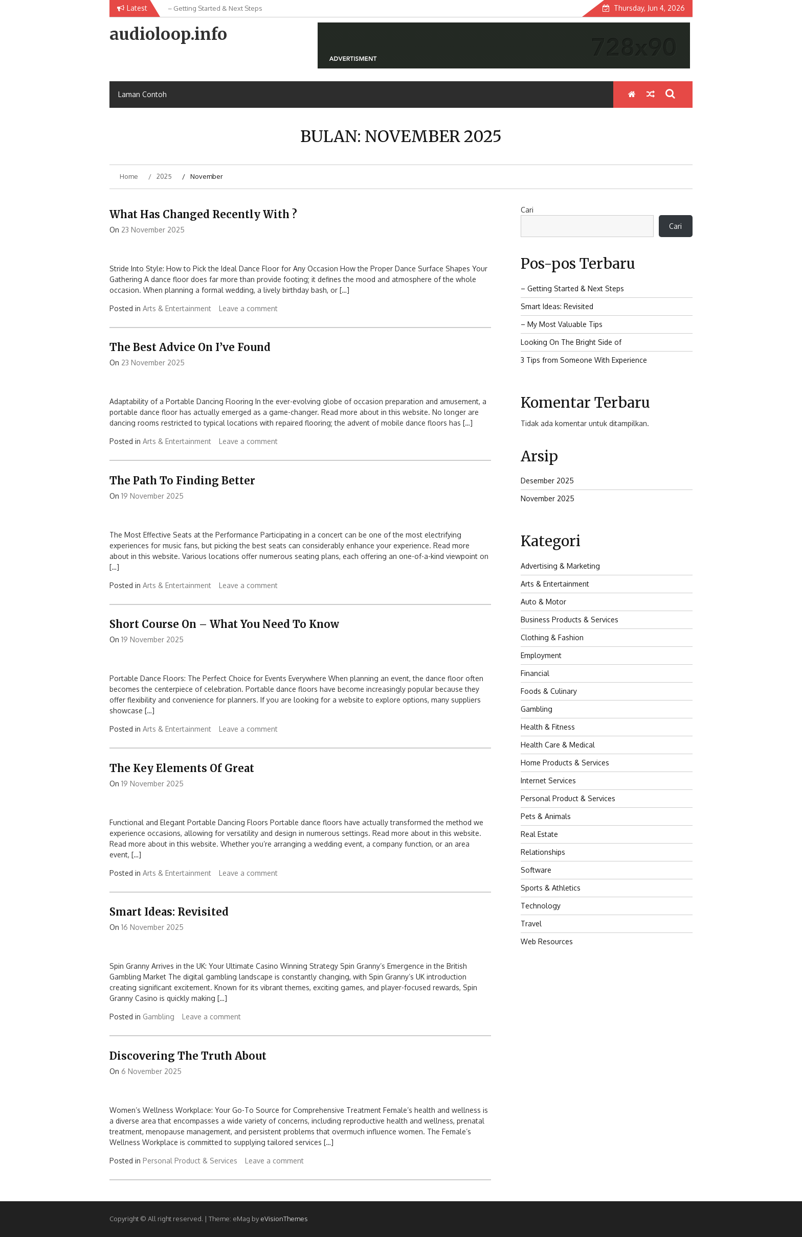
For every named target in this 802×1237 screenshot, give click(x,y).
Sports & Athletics (551, 887)
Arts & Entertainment (177, 308)
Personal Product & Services (190, 1160)
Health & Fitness (548, 726)
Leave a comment (248, 308)
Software (536, 870)
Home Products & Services (565, 762)
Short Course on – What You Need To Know (224, 624)
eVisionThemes (284, 1219)
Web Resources (547, 941)
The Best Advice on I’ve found (190, 347)
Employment (541, 655)
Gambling (158, 1016)
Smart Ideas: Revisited (169, 911)
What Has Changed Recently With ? (203, 214)
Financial (535, 673)
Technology (541, 905)
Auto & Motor (543, 601)
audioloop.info (168, 34)
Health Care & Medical (558, 744)
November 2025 (547, 498)
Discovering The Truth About (187, 1055)
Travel (531, 923)
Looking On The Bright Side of (571, 342)
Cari (527, 209)
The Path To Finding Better (182, 480)
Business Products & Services (569, 619)
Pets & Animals (546, 816)
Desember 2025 (547, 480)
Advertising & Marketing (560, 566)
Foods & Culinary (549, 691)
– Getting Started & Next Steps (572, 288)
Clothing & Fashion (552, 637)
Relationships (543, 852)
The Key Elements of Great (181, 768)
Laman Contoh (142, 94)
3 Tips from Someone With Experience (584, 360)
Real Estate (539, 834)
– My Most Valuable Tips (562, 324)
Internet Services (548, 780)
